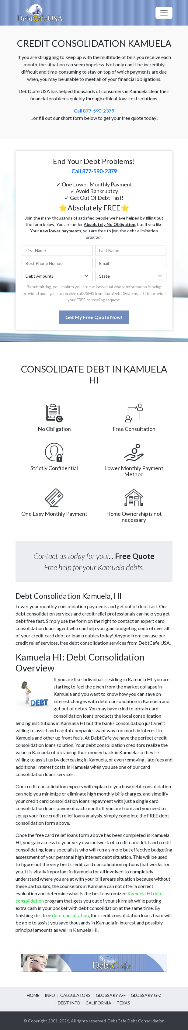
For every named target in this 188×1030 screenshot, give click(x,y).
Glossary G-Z (146, 995)
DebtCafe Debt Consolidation (136, 1020)
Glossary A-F (111, 995)
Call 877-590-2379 (94, 110)
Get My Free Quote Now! (94, 317)
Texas (123, 1002)
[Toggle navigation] (163, 13)
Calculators (75, 995)
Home (33, 995)
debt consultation (70, 915)
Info (50, 995)
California (98, 1002)
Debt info (69, 1002)
